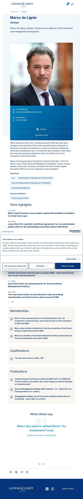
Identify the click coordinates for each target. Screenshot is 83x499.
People (24, 12)
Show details (71, 259)
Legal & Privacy (68, 489)
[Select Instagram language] (52, 488)
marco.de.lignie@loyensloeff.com (27, 112)
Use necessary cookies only (15, 266)
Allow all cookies (67, 266)
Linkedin (41, 129)
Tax (13, 178)
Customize (41, 266)
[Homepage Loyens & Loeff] (22, 4)
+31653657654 (20, 110)
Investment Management (21, 188)
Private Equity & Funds (20, 198)
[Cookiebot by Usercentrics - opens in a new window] (71, 231)
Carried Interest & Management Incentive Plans (35, 178)
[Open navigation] (72, 4)
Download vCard (41, 135)
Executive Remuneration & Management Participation (31, 183)
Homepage (14, 12)
